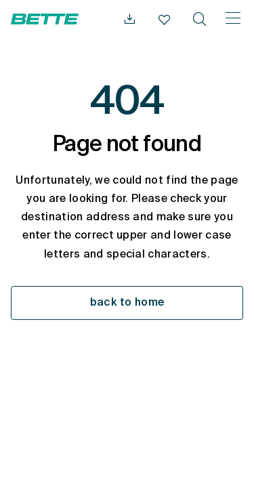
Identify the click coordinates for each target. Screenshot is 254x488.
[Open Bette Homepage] (45, 19)
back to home (127, 303)
